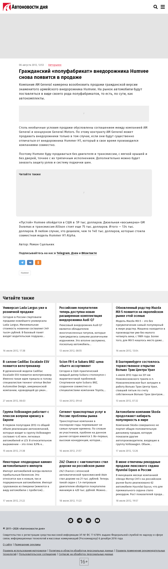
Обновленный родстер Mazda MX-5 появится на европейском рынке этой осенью (139, 312)
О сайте (7, 544)
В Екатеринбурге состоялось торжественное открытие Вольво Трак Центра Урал (138, 366)
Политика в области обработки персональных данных (81, 550)
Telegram (63, 253)
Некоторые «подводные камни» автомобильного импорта (27, 464)
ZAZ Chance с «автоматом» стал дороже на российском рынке (83, 464)
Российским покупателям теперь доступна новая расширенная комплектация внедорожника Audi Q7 (80, 314)
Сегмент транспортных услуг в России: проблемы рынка (82, 414)
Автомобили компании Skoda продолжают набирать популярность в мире (138, 416)
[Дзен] (70, 520)
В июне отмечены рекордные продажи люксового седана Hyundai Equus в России (138, 466)
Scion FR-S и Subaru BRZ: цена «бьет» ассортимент (81, 364)
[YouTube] (97, 520)
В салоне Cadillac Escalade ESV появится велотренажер (26, 364)
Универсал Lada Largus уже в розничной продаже (25, 310)
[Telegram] (22, 262)
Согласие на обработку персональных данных (86, 554)
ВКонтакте (89, 253)
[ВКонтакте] (30, 262)
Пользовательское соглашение (37, 554)
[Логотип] (25, 7)
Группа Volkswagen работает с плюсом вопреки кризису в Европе (26, 416)
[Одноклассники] (38, 262)
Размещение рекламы (27, 544)
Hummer (25, 273)
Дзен (74, 253)
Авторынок (54, 65)
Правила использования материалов (24, 550)
